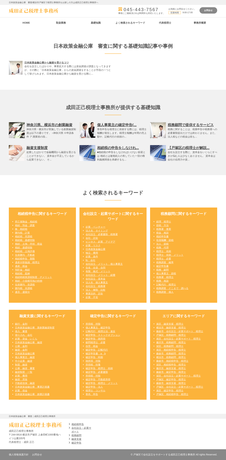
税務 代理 (162, 247)
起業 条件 (92, 256)
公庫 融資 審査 (25, 368)
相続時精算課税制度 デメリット (33, 277)
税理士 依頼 (163, 251)
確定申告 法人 (94, 386)
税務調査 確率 (165, 262)
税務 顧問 (162, 269)
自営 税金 (92, 346)
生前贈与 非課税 (25, 284)
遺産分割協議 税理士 (27, 262)
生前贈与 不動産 (25, 255)
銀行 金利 (21, 323)
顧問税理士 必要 (95, 342)
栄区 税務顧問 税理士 (169, 346)
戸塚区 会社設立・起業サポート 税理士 (179, 386)
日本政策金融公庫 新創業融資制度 (35, 327)
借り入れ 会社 (23, 335)
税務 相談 (162, 280)
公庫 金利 (21, 346)
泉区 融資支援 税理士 (169, 323)
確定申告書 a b (96, 353)
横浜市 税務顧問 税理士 (171, 357)
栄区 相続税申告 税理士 (171, 364)
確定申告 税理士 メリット (102, 383)
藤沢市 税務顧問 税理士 (171, 342)
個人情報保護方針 (19, 454)
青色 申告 (92, 394)
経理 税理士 (163, 221)
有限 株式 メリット (98, 271)
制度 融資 (21, 364)
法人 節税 (162, 243)
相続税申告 (78, 424)
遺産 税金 (21, 266)
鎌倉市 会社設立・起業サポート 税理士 (179, 331)
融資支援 (76, 439)
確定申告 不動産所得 (98, 379)
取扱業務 (61, 22)
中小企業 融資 (23, 361)
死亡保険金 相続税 (26, 221)
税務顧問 (76, 435)
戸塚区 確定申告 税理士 (171, 379)
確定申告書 (162, 266)
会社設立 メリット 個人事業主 (104, 264)
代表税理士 (165, 22)
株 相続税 (21, 229)
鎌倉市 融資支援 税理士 (171, 383)
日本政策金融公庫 (95, 249)
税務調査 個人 (165, 292)
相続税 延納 (22, 273)
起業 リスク (93, 245)
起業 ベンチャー (95, 227)
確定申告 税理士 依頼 (99, 368)
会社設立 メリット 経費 (100, 275)
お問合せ (208, 10)
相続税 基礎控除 (25, 240)
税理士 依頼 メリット (169, 255)
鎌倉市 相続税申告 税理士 (172, 361)
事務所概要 (200, 22)
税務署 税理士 (165, 277)
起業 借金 (21, 390)
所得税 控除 (93, 323)
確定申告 (76, 442)
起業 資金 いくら (26, 338)
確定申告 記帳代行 (97, 349)
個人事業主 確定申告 (98, 327)
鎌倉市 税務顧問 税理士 (171, 353)
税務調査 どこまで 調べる (172, 288)
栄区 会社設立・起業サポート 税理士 (178, 375)
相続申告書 (162, 236)
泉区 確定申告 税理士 (169, 390)
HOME (26, 22)
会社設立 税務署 (95, 286)
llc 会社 (90, 260)
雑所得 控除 (93, 361)
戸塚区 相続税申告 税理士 (172, 394)
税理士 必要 (163, 258)
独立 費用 (92, 252)
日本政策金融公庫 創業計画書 (32, 394)
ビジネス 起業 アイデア (100, 241)
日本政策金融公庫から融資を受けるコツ (46, 62)
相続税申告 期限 (25, 258)
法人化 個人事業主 (97, 282)
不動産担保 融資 (25, 383)
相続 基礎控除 (23, 247)
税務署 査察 (163, 229)
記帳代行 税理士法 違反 (100, 331)
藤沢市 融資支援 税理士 (171, 368)
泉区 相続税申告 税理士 (171, 349)
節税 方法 (162, 225)
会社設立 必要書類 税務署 (102, 234)
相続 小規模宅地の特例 (28, 280)
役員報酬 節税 (165, 240)
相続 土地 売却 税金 (28, 243)
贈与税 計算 (22, 232)
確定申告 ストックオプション (103, 335)
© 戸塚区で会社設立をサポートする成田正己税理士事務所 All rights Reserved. (174, 454)
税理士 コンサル (95, 390)
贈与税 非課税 (23, 288)
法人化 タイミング (97, 230)
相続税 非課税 (23, 236)
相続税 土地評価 (25, 251)
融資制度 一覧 (23, 372)
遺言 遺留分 (22, 292)
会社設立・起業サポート (81, 430)
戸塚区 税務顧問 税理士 (171, 335)
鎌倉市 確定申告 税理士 (171, 372)
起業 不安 (92, 297)
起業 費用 (21, 375)
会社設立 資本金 (95, 278)
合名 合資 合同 (95, 267)
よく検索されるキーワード (130, 22)
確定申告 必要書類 (97, 372)
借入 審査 (21, 331)
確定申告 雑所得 (95, 338)
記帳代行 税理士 (166, 284)
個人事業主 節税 (166, 273)
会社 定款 (92, 238)
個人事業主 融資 (25, 357)
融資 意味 (21, 379)
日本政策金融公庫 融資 (28, 342)
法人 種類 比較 (95, 289)
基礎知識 (96, 22)
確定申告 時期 (94, 357)
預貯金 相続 (22, 269)
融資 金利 (21, 349)
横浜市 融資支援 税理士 (171, 327)
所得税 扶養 (93, 364)
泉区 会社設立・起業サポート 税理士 (178, 338)
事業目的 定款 (94, 293)
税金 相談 (162, 232)
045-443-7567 (141, 9)
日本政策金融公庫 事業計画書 (32, 386)
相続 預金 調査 (25, 225)
